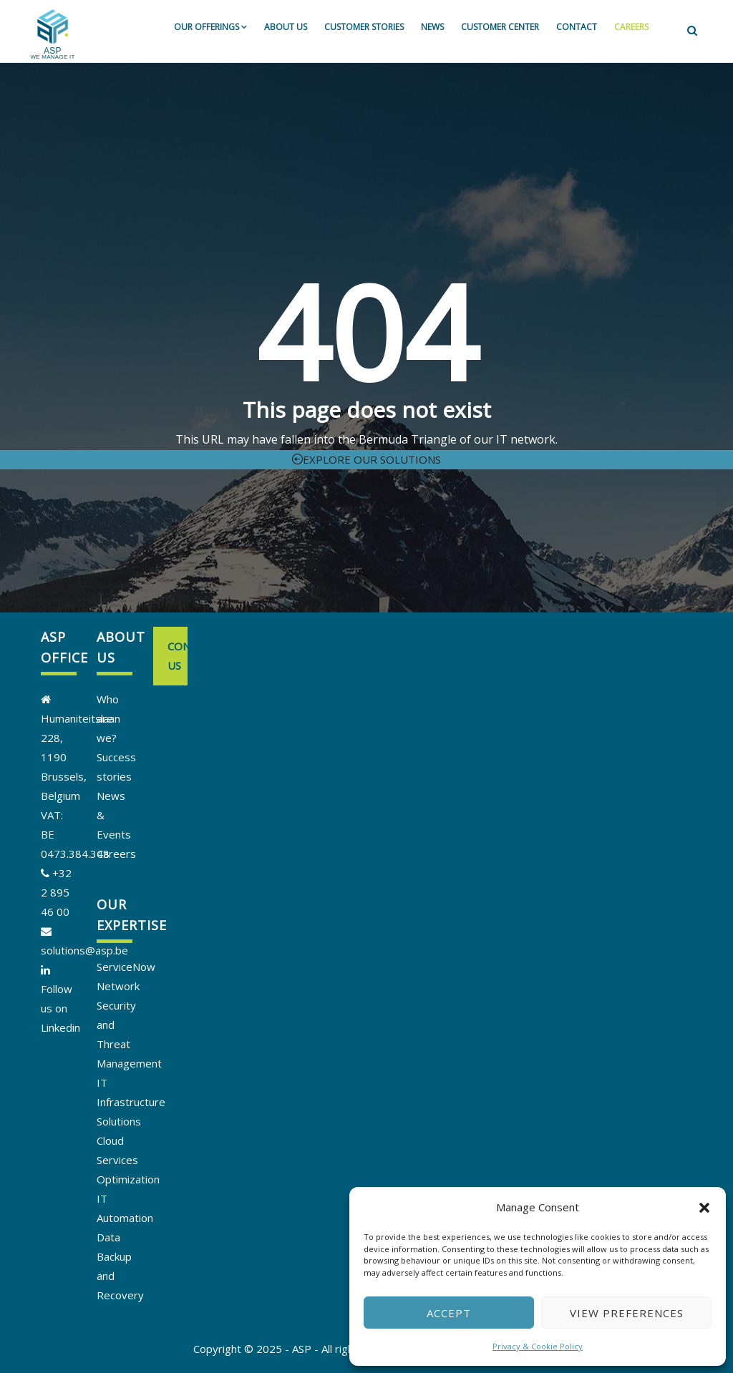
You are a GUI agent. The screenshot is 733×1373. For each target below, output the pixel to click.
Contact (576, 27)
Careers (631, 27)
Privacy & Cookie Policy (537, 1346)
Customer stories (364, 27)
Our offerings (210, 27)
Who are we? (108, 718)
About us (285, 27)
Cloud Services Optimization (128, 1159)
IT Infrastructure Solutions (131, 1101)
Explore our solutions (366, 459)
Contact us (178, 656)
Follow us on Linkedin (60, 1008)
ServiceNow (126, 966)
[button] (704, 1208)
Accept (449, 1313)
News (432, 27)
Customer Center (500, 27)
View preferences (627, 1313)
